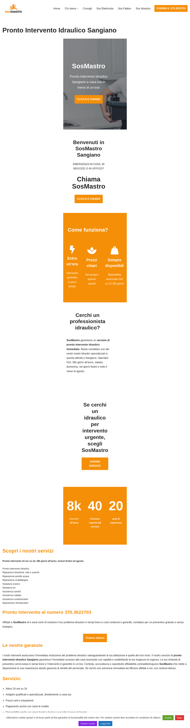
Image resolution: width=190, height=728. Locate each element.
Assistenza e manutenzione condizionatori (153, 667)
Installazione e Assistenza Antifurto (86, 673)
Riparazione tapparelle (15, 703)
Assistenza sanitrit (139, 679)
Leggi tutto (105, 723)
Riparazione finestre (14, 685)
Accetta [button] (167, 717)
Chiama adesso (95, 572)
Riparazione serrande (14, 697)
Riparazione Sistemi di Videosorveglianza (90, 697)
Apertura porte (10, 667)
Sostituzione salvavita (78, 703)
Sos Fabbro (124, 8)
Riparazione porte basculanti (18, 691)
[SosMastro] (13, 8)
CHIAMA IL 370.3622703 (171, 8)
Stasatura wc (136, 709)
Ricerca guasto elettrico (79, 679)
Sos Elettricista (104, 8)
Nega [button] (179, 717)
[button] (76, 8)
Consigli (86, 8)
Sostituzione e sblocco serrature (20, 709)
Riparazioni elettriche (78, 685)
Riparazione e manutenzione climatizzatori (153, 691)
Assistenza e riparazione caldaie (147, 673)
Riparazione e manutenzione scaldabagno (153, 685)
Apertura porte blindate (15, 673)
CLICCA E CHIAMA (95, 90)
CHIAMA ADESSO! (95, 396)
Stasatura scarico (139, 703)
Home (55, 8)
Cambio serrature (12, 679)
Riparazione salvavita (78, 691)
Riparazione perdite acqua (144, 697)
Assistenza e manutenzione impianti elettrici (91, 667)
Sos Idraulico (143, 8)
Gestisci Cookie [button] (87, 723)
